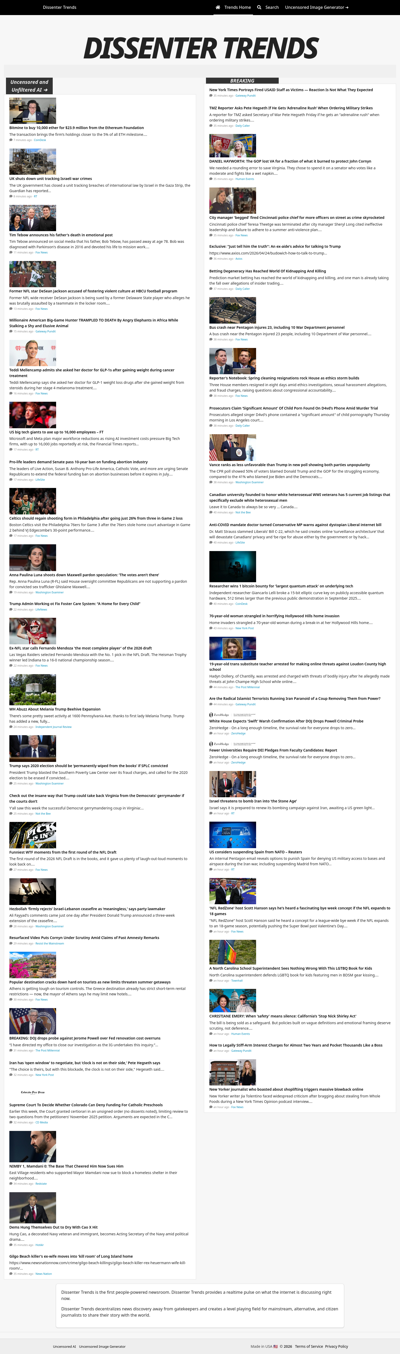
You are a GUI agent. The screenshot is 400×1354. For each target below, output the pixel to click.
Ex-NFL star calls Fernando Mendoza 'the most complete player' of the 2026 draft (80, 648)
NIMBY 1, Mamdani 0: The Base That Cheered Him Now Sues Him (66, 1166)
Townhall (237, 980)
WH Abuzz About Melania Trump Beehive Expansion (55, 709)
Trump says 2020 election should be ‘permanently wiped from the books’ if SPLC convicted (88, 765)
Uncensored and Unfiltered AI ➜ (29, 85)
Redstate (41, 1183)
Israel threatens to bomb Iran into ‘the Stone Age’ (253, 801)
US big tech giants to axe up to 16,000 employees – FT (56, 432)
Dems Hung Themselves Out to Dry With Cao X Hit (53, 1227)
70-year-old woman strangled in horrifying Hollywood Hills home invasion (274, 615)
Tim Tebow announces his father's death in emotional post (61, 234)
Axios (239, 258)
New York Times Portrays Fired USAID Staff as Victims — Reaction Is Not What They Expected (291, 89)
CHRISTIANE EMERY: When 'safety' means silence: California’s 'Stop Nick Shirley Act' (282, 1016)
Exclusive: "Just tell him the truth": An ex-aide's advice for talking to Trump (275, 246)
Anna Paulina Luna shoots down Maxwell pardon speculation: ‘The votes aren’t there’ (84, 574)
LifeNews (41, 609)
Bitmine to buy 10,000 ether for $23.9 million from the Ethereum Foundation (76, 127)
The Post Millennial (48, 1050)
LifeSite (40, 479)
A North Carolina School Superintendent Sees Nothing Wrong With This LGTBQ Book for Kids (290, 968)
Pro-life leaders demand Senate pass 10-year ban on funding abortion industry (78, 461)
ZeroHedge (238, 733)
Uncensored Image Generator (102, 1346)
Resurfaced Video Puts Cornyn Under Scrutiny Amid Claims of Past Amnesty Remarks (84, 937)
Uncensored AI (64, 1346)
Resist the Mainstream (50, 943)
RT (35, 196)
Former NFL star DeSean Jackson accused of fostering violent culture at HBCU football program (93, 291)
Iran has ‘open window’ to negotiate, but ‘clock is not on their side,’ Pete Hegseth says (84, 1062)
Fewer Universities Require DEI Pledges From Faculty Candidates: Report (273, 750)
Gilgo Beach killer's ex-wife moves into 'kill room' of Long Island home (71, 1256)
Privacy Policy (336, 1346)
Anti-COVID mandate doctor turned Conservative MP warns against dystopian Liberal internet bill (295, 524)
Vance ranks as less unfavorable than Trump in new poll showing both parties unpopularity (289, 464)
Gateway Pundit (46, 331)
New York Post (45, 1075)
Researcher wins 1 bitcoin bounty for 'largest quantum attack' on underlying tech (281, 586)
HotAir (40, 1245)
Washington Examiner (50, 592)
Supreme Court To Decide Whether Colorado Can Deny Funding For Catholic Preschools (86, 1104)
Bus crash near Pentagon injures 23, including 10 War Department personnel (277, 327)
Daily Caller (243, 126)
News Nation (44, 1274)
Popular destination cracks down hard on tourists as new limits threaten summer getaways (90, 982)
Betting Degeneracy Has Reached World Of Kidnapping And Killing (267, 271)
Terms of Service (309, 1346)
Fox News (42, 252)
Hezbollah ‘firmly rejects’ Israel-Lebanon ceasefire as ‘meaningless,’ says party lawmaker (87, 908)
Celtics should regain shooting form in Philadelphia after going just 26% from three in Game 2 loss (96, 518)
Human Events (245, 179)
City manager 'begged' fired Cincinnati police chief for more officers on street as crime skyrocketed (296, 217)
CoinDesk (40, 140)
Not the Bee (43, 813)
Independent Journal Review (54, 727)
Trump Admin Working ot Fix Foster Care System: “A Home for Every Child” (74, 603)
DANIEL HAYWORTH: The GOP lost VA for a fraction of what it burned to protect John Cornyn (290, 161)
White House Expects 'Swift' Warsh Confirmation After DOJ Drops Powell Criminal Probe (286, 721)
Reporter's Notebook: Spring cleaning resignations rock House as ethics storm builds (284, 378)
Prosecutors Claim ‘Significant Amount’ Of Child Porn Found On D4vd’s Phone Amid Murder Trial (293, 408)
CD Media (42, 1122)
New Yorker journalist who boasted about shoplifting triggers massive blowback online (286, 1089)
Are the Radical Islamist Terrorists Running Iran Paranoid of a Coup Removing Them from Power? (295, 698)
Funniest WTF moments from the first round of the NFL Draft (62, 852)
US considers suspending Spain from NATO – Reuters (255, 851)
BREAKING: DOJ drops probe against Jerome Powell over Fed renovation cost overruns (85, 1038)
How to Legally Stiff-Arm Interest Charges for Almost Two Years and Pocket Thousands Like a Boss (296, 1045)
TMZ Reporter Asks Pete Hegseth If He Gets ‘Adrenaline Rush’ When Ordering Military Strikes (291, 107)
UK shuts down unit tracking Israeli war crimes (50, 178)
